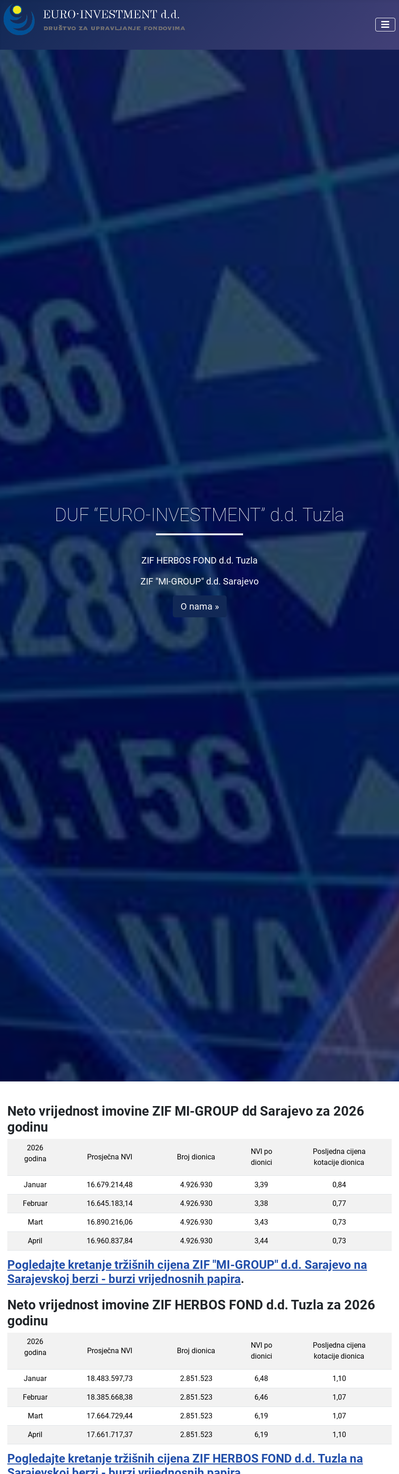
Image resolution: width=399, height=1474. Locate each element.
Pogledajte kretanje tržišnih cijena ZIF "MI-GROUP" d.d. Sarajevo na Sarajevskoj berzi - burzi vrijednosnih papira (187, 1272)
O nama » (200, 606)
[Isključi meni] (385, 24)
